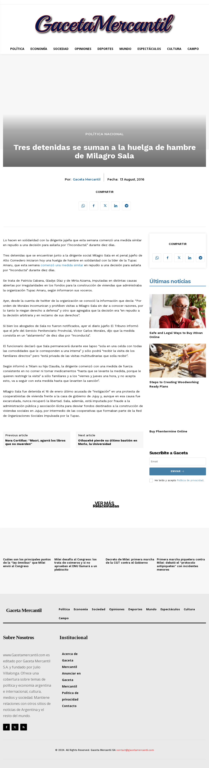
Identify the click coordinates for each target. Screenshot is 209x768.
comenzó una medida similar (62, 265)
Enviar (177, 471)
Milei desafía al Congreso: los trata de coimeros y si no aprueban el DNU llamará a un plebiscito (75, 564)
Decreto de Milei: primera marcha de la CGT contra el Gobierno (130, 561)
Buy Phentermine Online (168, 431)
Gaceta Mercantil (86, 179)
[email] (177, 461)
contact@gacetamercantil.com (135, 749)
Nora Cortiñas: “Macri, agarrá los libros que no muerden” (35, 442)
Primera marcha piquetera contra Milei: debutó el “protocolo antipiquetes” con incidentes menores (181, 564)
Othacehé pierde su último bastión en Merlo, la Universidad (107, 442)
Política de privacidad (190, 480)
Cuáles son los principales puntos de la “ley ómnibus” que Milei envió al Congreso (27, 563)
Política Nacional (104, 134)
